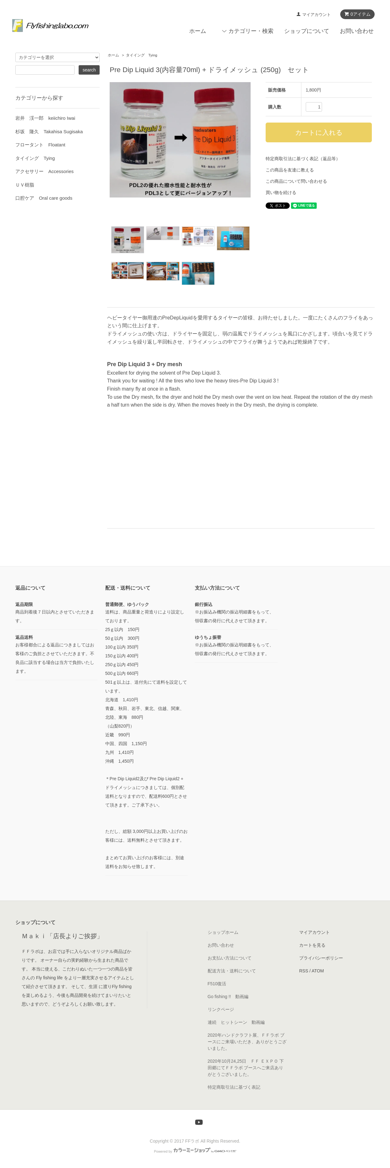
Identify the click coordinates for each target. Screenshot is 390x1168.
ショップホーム (223, 932)
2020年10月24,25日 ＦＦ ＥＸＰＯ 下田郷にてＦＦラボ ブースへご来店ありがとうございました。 (246, 1068)
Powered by (195, 1151)
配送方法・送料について (232, 970)
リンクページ (221, 1009)
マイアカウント (316, 14)
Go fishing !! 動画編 (228, 996)
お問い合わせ (357, 31)
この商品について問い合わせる (296, 181)
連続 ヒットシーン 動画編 (236, 1022)
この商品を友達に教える (290, 169)
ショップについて (306, 31)
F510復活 (217, 983)
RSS (303, 970)
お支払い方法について (230, 957)
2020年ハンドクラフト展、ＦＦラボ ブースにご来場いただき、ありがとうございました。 (247, 1042)
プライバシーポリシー (321, 957)
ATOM (318, 970)
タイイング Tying (141, 55)
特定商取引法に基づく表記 (234, 1087)
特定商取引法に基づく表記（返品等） (303, 158)
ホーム (197, 31)
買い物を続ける (281, 192)
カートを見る (312, 945)
